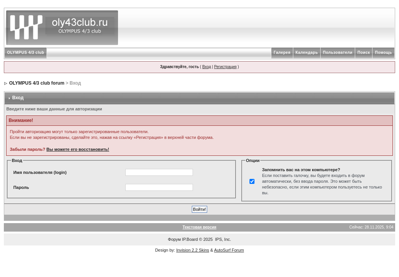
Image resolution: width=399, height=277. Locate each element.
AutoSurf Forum (229, 250)
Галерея (282, 52)
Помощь (383, 52)
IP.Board (190, 239)
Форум (174, 239)
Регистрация (225, 67)
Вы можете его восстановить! (78, 149)
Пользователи (337, 52)
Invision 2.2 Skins (192, 250)
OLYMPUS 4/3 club (25, 52)
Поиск (363, 52)
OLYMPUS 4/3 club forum (37, 83)
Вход (206, 67)
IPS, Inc (222, 239)
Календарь (307, 52)
